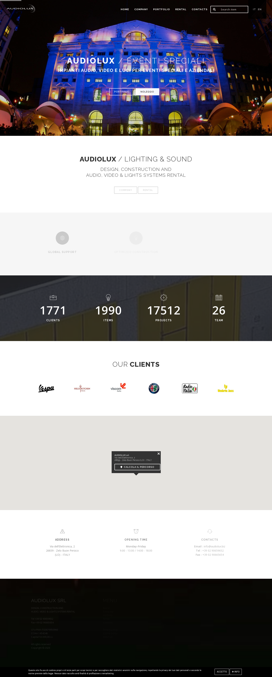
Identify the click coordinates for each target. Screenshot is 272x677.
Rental (180, 9)
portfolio (161, 9)
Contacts (199, 9)
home (125, 9)
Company (141, 9)
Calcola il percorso (137, 467)
